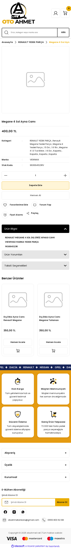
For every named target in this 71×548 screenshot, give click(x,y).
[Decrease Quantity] (5, 175)
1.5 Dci (47, 147)
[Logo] (18, 13)
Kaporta (57, 150)
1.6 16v (54, 147)
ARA (63, 32)
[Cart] (65, 13)
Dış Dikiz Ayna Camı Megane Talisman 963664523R (49, 319)
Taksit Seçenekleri (15, 265)
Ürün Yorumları (13, 254)
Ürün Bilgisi (10, 228)
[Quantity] (35, 175)
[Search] (35, 32)
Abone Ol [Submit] (62, 502)
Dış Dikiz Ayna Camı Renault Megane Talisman (14, 319)
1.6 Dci (49, 150)
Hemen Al (35, 195)
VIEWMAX (34, 159)
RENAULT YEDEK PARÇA (40, 140)
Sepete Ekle (35, 185)
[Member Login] (55, 13)
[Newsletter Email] (35, 502)
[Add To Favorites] (15, 205)
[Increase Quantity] (66, 175)
